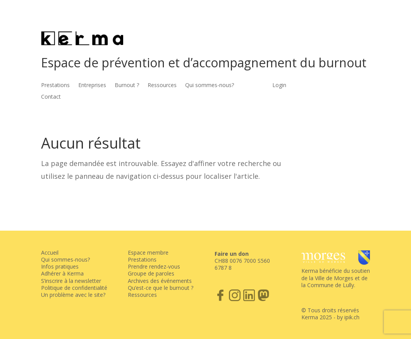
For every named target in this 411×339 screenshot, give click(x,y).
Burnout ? (127, 85)
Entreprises (92, 85)
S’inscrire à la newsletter (71, 280)
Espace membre (148, 252)
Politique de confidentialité (74, 287)
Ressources (162, 85)
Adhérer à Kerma (62, 273)
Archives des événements (160, 280)
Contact (51, 97)
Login (279, 85)
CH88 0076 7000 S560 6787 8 (242, 264)
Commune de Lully (330, 285)
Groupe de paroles (151, 273)
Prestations (55, 85)
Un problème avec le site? (73, 294)
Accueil (49, 252)
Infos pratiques (60, 266)
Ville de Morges (334, 278)
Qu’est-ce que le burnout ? (160, 287)
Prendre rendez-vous (154, 266)
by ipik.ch (348, 317)
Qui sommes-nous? (209, 85)
